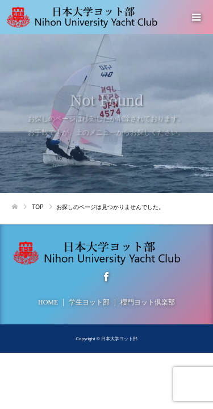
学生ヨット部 (89, 302)
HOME (48, 302)
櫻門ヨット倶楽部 (147, 302)
